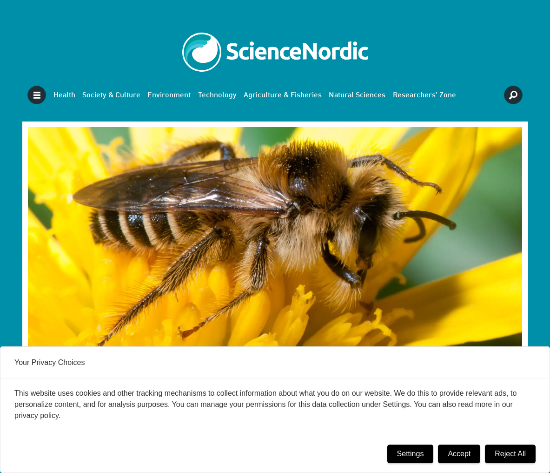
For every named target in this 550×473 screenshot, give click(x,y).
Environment (169, 95)
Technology (217, 95)
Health (64, 95)
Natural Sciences (357, 95)
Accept (459, 454)
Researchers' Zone (424, 95)
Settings (410, 454)
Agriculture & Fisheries (283, 95)
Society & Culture (111, 95)
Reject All (510, 454)
